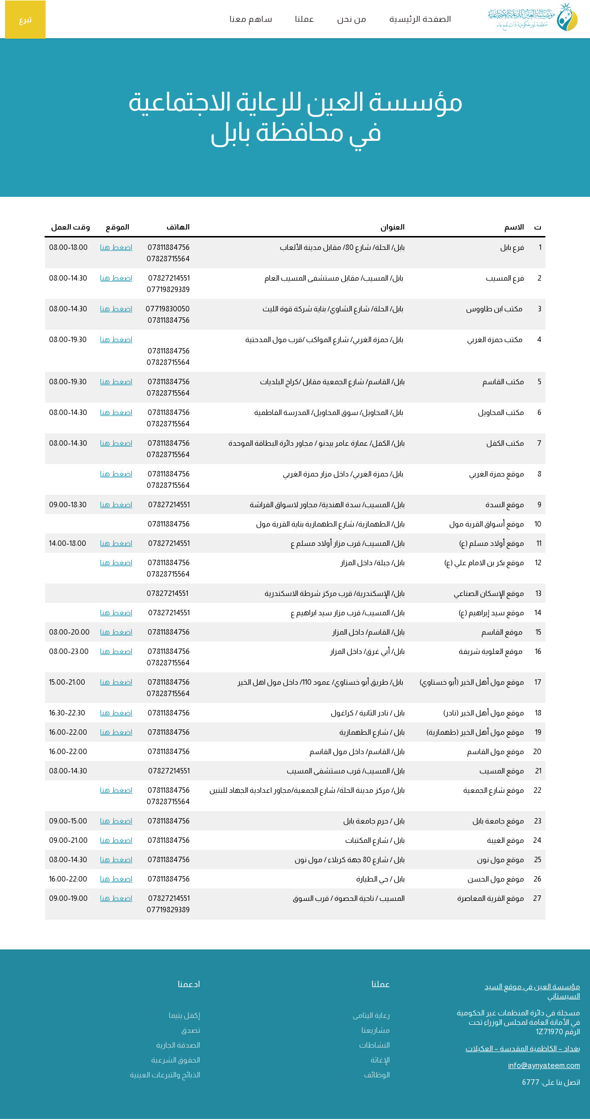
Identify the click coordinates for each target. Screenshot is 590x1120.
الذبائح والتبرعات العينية (165, 1075)
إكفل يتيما (184, 1016)
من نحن (341, 19)
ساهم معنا (240, 19)
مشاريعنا (376, 1031)
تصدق (190, 1031)
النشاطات (374, 1046)
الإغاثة (380, 1061)
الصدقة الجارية (178, 1046)
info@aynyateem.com (544, 1066)
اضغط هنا (116, 247)
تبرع (26, 19)
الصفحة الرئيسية (410, 19)
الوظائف (377, 1075)
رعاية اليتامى (371, 1016)
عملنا (294, 19)
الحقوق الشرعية (175, 1061)
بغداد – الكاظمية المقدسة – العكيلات (523, 1049)
